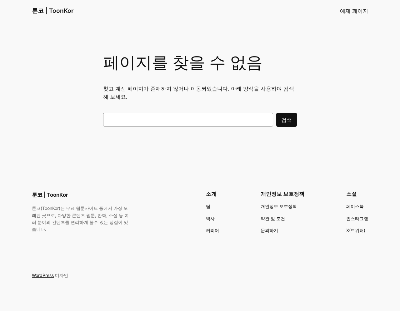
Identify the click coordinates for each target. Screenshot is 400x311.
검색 (286, 120)
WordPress (43, 275)
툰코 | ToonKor (53, 10)
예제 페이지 (354, 11)
